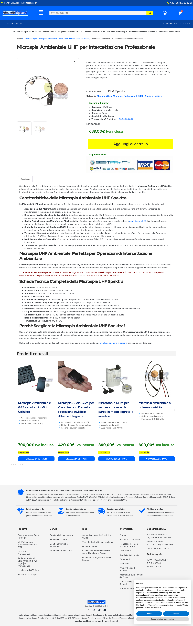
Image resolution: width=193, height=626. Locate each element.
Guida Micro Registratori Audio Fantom (97, 559)
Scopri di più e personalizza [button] (162, 619)
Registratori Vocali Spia (70, 32)
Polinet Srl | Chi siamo (130, 540)
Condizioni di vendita (130, 555)
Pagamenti (125, 560)
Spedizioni (125, 564)
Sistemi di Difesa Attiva (169, 32)
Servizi (152, 32)
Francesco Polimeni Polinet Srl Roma (129, 545)
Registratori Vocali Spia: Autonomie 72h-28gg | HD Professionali (28, 563)
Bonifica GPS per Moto (61, 551)
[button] (74, 62)
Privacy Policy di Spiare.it (127, 569)
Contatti (123, 536)
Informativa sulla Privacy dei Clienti (131, 576)
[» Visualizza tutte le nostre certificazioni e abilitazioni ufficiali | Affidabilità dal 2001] (21, 493)
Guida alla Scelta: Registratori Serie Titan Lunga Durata (96, 552)
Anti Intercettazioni (138, 32)
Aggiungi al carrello (130, 144)
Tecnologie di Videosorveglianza (97, 542)
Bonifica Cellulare (58, 540)
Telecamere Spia (21, 32)
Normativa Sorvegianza (131, 589)
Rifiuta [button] (149, 614)
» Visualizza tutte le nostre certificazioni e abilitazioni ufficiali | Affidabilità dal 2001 (64, 491)
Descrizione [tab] (25, 179)
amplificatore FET (137, 221)
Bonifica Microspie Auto (61, 536)
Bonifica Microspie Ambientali (59, 545)
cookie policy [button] (173, 595)
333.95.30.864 (126, 119)
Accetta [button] (176, 614)
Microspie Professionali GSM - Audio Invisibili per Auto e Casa (63, 39)
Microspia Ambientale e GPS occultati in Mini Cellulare (34, 407)
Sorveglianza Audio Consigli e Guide (96, 537)
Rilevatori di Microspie (117, 32)
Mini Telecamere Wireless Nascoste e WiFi (27, 545)
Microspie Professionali (44, 32)
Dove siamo (125, 551)
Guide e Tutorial (89, 547)
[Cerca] (149, 13)
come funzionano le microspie (112, 343)
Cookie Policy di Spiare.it (127, 583)
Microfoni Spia (31, 39)
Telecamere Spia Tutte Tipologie (28, 537)
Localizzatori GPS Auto (94, 32)
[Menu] (41, 12)
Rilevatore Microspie (27, 575)
